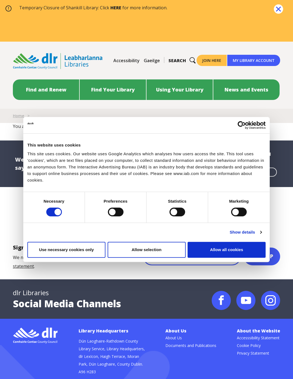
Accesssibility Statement (258, 337)
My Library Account (254, 60)
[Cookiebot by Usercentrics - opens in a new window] (242, 125)
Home (18, 115)
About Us (173, 337)
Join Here (211, 60)
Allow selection (146, 249)
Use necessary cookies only (66, 249)
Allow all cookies (226, 249)
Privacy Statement (253, 353)
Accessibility (126, 61)
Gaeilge (152, 61)
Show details (242, 232)
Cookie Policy (249, 345)
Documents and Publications (190, 345)
